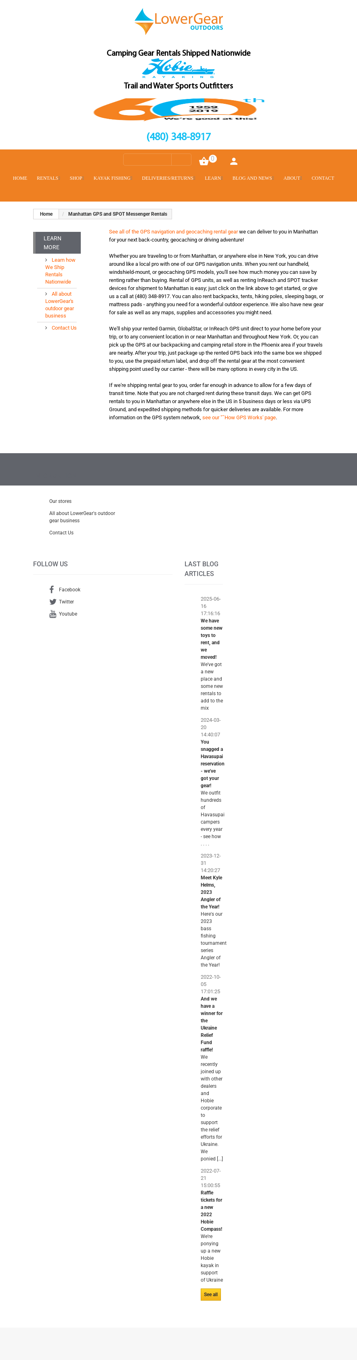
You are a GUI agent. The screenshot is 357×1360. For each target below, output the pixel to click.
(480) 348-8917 (178, 137)
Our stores (60, 501)
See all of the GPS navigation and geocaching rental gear (173, 232)
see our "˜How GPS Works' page (239, 417)
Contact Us (63, 328)
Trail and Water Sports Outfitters (178, 86)
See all (211, 1294)
